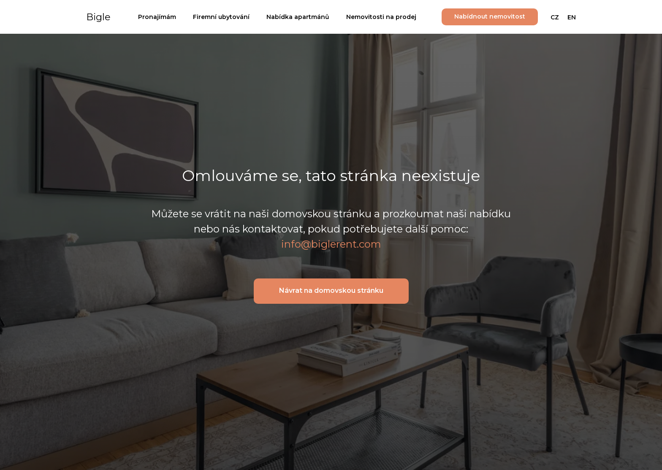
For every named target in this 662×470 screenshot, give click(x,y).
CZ (555, 17)
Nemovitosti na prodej (381, 17)
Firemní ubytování (221, 17)
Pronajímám (157, 17)
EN (571, 17)
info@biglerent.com (331, 244)
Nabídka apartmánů (297, 17)
